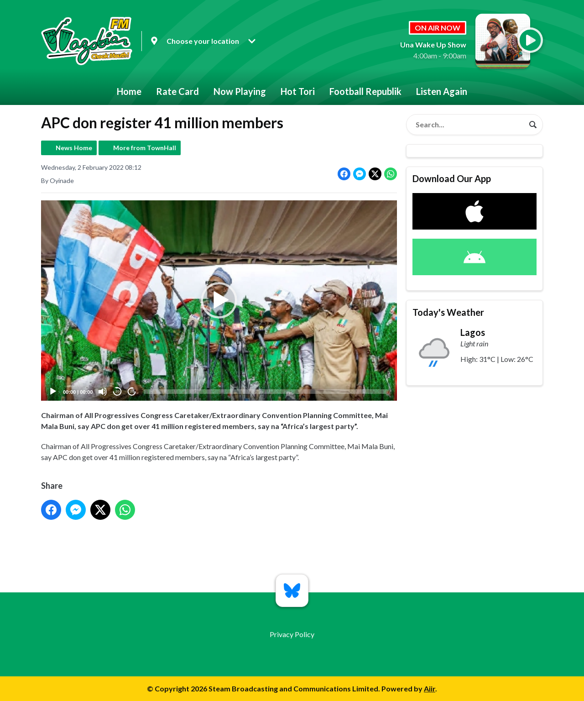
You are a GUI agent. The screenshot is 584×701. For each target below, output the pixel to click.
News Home (74, 148)
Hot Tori (298, 91)
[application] (219, 300)
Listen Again (441, 91)
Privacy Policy (292, 634)
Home (129, 91)
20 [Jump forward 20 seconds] (132, 392)
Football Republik (365, 91)
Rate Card (177, 91)
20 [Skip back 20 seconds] (117, 392)
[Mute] (102, 391)
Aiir (429, 688)
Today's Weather (448, 312)
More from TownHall (144, 148)
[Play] (52, 391)
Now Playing (240, 91)
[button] (219, 300)
